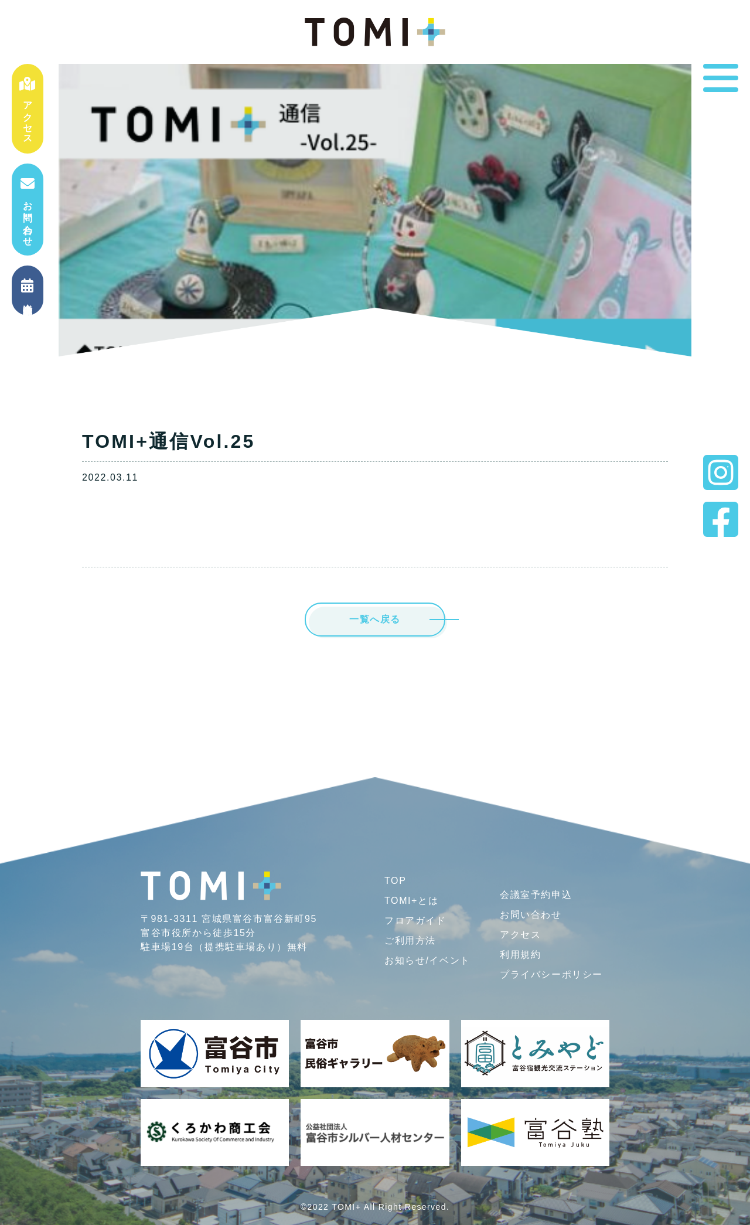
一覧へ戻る (375, 619)
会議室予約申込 (536, 895)
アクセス (28, 109)
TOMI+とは (411, 901)
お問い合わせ (28, 209)
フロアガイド (415, 920)
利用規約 (520, 954)
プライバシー (551, 975)
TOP (395, 881)
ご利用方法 (410, 940)
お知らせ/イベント (427, 960)
